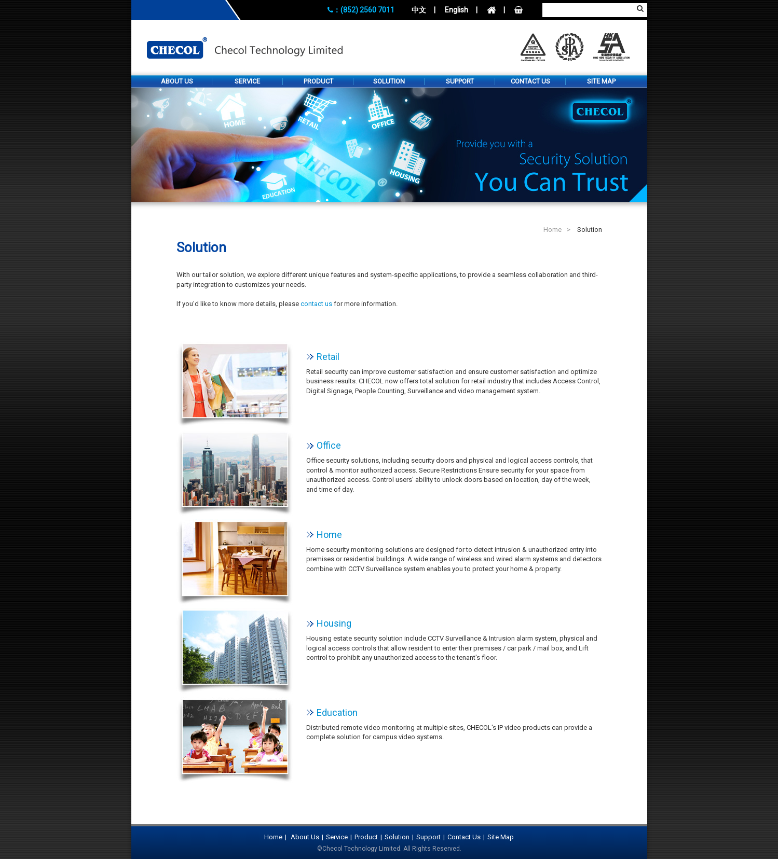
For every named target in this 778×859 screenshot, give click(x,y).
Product (318, 81)
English (456, 10)
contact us (316, 304)
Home (552, 229)
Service (247, 81)
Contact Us (530, 81)
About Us (177, 81)
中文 (419, 10)
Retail (328, 357)
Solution (389, 81)
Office (329, 445)
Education (337, 713)
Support (460, 81)
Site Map (601, 81)
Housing (334, 623)
